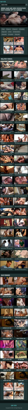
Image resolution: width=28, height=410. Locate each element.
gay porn (15, 29)
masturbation (17, 31)
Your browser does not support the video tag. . (14, 19)
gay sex (9, 29)
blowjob (4, 34)
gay (4, 29)
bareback (22, 29)
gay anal (5, 31)
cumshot (11, 34)
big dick (18, 34)
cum (10, 31)
